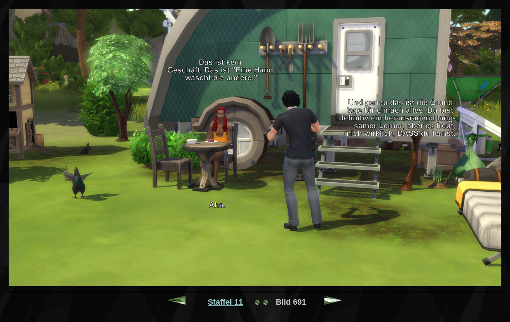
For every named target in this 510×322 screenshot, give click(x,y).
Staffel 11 (225, 301)
